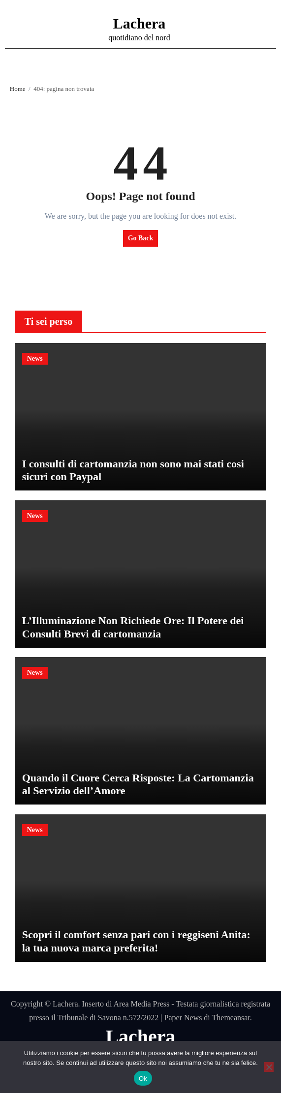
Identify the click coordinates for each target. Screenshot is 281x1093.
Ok (143, 1078)
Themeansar (231, 1017)
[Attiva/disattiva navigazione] (15, 29)
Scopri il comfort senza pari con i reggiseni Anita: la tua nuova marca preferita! (136, 940)
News (35, 358)
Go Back (141, 238)
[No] (269, 1067)
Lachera (139, 23)
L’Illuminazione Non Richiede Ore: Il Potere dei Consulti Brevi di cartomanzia (133, 626)
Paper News (183, 1017)
